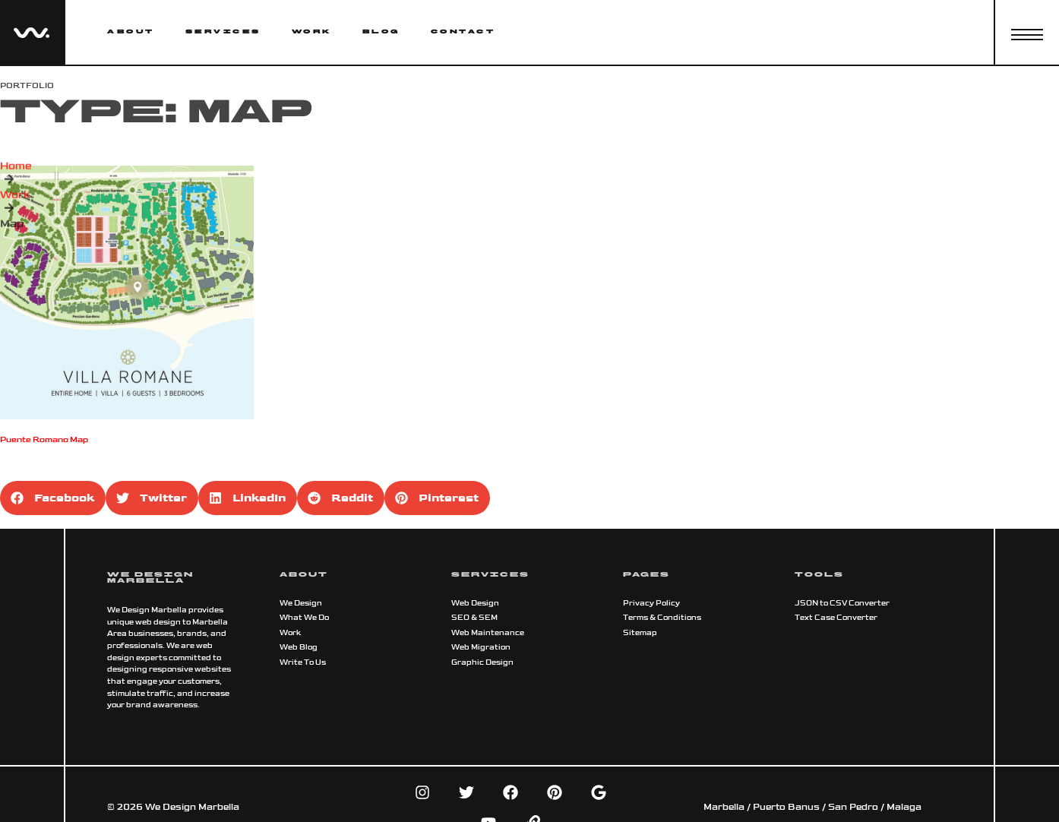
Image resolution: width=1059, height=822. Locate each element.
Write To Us (303, 662)
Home (16, 173)
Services (223, 31)
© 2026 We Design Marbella (173, 807)
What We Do (304, 617)
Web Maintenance (487, 632)
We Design (301, 603)
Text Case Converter (836, 617)
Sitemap (640, 632)
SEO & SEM (474, 617)
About (130, 31)
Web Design (475, 603)
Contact (463, 31)
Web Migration (481, 647)
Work (312, 31)
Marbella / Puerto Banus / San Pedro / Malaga (812, 807)
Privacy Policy (651, 603)
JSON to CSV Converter (842, 603)
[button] (53, 498)
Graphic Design (482, 662)
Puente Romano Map (44, 439)
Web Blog (299, 647)
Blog (381, 31)
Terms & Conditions (662, 617)
